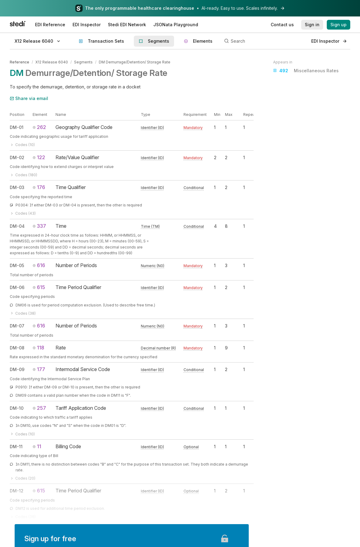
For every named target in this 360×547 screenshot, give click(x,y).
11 (37, 446)
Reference (19, 62)
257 (39, 408)
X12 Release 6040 (51, 62)
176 (39, 187)
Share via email (29, 98)
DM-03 (17, 187)
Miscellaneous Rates (306, 70)
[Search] (264, 41)
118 (38, 348)
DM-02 (17, 157)
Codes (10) (22, 144)
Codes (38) (23, 313)
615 (39, 287)
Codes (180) (23, 175)
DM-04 (17, 226)
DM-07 (17, 325)
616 (39, 265)
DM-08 (17, 347)
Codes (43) (23, 213)
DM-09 (17, 369)
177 (39, 369)
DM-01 (16, 127)
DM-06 (17, 287)
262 (39, 127)
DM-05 (17, 265)
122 (39, 157)
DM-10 (16, 408)
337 (39, 226)
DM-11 (16, 446)
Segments (83, 62)
